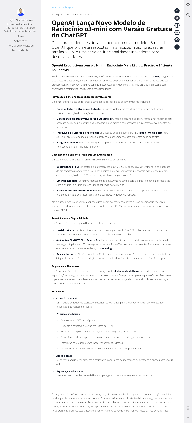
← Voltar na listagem (62, 7)
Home (20, 36)
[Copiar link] (177, 10)
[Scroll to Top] (188, 418)
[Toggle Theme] (188, 408)
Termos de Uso (20, 50)
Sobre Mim (20, 41)
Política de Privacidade (21, 45)
